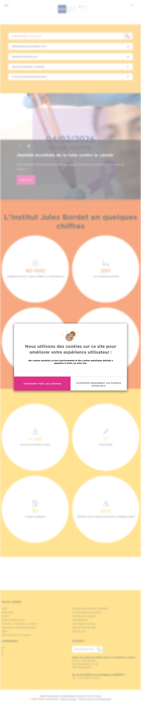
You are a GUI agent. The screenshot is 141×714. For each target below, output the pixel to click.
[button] (20, 146)
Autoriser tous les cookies (42, 383)
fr (132, 5)
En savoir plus (70, 370)
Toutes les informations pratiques (29, 77)
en (3, 647)
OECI (4, 631)
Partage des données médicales (90, 608)
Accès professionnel (13, 620)
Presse (5, 616)
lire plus (26, 180)
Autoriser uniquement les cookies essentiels (98, 384)
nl (3, 655)
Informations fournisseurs (16, 635)
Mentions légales (68, 699)
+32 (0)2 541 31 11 (88, 649)
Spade (91, 699)
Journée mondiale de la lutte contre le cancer (65, 154)
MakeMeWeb (105, 699)
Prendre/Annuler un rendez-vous (29, 46)
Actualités (7, 612)
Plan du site (79, 631)
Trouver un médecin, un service (20, 623)
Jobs (4, 608)
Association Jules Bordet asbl (19, 627)
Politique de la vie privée (86, 612)
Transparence (80, 620)
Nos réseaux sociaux (84, 623)
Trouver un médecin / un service (28, 67)
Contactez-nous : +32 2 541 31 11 (26, 36)
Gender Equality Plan (84, 627)
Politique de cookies (83, 616)
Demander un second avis (25, 57)
